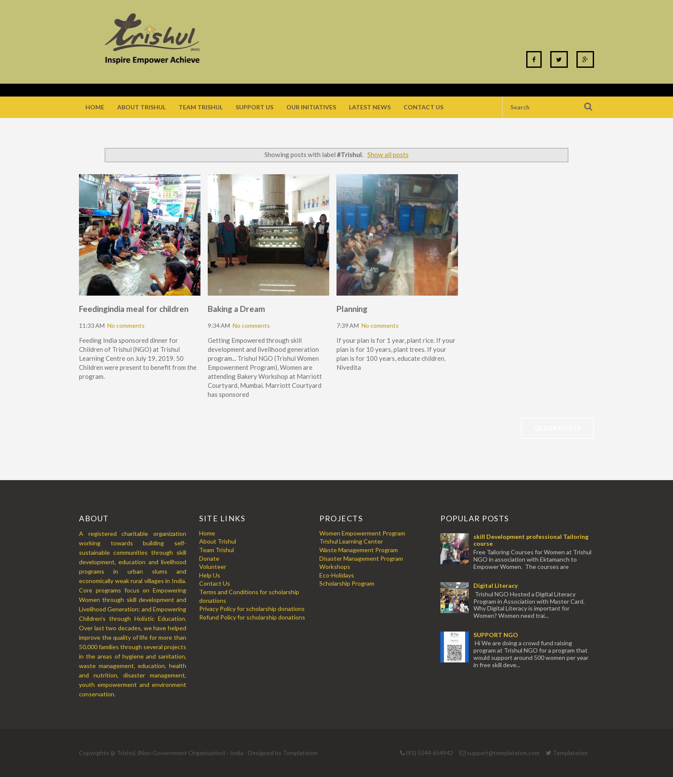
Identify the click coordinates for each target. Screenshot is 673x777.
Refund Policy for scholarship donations (252, 617)
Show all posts (388, 154)
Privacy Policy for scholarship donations (252, 608)
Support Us (254, 107)
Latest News (370, 107)
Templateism (300, 752)
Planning (351, 309)
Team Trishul (201, 107)
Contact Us (423, 107)
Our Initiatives (311, 107)
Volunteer (212, 566)
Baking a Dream (236, 309)
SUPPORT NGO (495, 634)
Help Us (209, 575)
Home (94, 107)
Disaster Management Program (361, 558)
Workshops (334, 566)
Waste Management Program (358, 549)
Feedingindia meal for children (133, 309)
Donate (209, 558)
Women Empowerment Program (362, 533)
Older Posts (557, 428)
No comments (126, 325)
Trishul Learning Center (351, 541)
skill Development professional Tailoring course (530, 540)
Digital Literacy (495, 585)
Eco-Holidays (336, 575)
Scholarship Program (346, 583)
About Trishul (141, 107)
